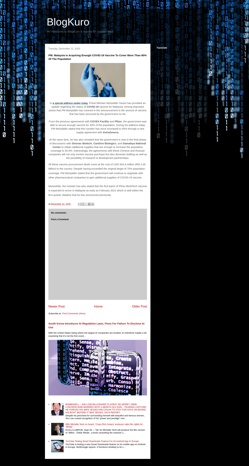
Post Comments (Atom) (74, 313)
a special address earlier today (70, 103)
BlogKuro (68, 22)
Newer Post (56, 306)
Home (98, 306)
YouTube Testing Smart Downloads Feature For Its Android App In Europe (102, 441)
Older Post (139, 306)
